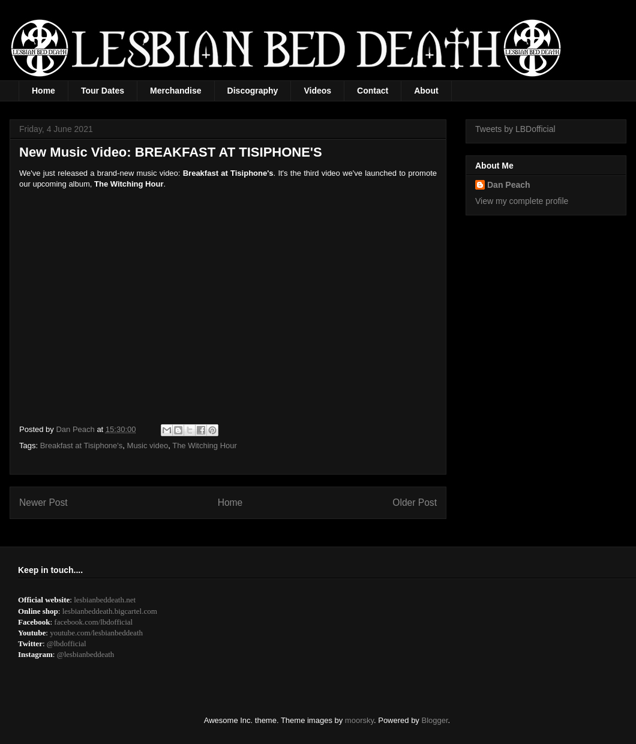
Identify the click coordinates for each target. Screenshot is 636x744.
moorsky (359, 720)
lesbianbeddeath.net (105, 599)
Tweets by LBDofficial (515, 129)
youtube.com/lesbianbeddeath (96, 632)
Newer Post (43, 502)
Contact (372, 90)
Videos (317, 90)
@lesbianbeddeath (86, 654)
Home (43, 90)
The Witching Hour (204, 445)
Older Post (414, 502)
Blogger (435, 720)
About (426, 90)
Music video (148, 445)
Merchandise (176, 90)
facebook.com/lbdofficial (93, 621)
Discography (252, 90)
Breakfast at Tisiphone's (81, 445)
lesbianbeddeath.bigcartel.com (109, 611)
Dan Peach (508, 185)
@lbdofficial (66, 643)
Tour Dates (102, 90)
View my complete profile (521, 201)
